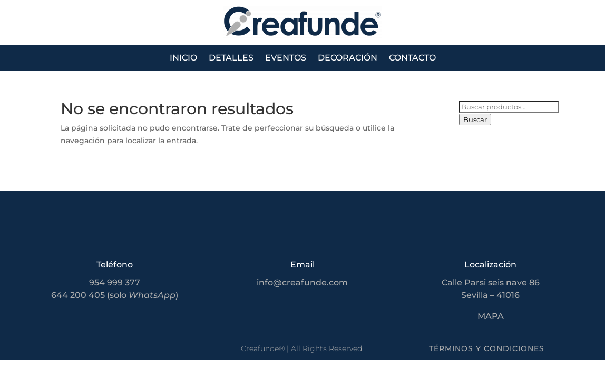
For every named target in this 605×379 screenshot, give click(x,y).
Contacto (412, 58)
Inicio (183, 58)
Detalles (231, 58)
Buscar (475, 119)
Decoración (347, 58)
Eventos (285, 58)
